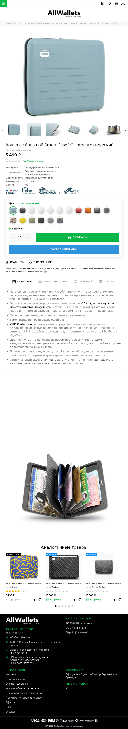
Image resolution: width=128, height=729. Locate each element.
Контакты (11, 674)
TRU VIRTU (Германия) (79, 623)
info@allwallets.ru (20, 637)
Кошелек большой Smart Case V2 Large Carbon (63, 585)
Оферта (10, 702)
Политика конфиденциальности (25, 697)
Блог (8, 707)
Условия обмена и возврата (22, 688)
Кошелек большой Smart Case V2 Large (26, 271)
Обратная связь (15, 679)
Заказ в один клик (64, 249)
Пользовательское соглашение (24, 693)
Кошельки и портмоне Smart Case (97, 268)
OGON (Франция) (46, 268)
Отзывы (10, 711)
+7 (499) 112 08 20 (19, 629)
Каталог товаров (27, 268)
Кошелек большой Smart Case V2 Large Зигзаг (23, 585)
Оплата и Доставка (17, 683)
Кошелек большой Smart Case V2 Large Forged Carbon (103, 585)
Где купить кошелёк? (67, 268)
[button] (55, 606)
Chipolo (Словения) (77, 632)
